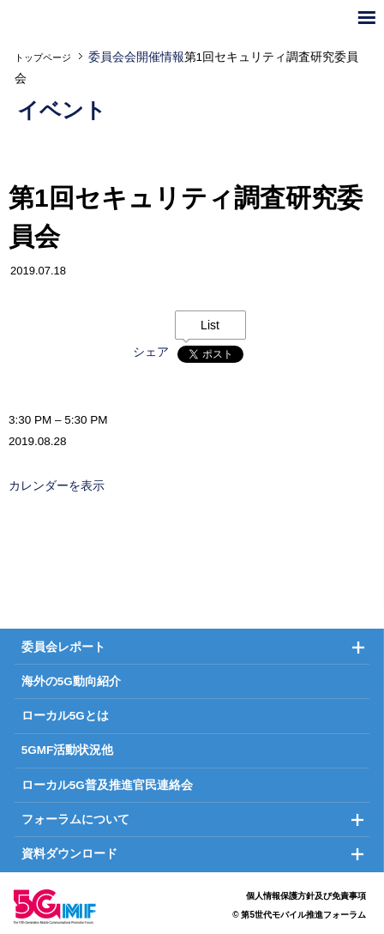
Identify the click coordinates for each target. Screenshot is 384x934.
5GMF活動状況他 (67, 750)
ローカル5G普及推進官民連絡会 (107, 785)
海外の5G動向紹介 (71, 681)
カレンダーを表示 (57, 485)
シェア (151, 352)
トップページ (43, 57)
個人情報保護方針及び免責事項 (306, 896)
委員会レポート (63, 647)
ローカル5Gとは (65, 715)
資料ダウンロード (69, 853)
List (210, 325)
